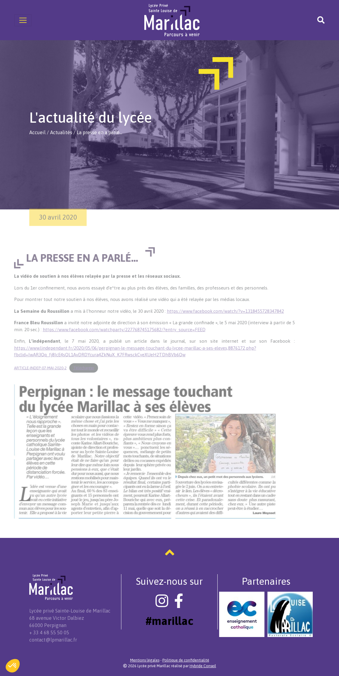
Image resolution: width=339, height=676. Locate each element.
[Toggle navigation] (22, 20)
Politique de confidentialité (185, 660)
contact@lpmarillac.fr (53, 639)
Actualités (61, 132)
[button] (12, 665)
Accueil (37, 132)
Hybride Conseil (203, 666)
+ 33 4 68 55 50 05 (49, 632)
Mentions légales (144, 660)
